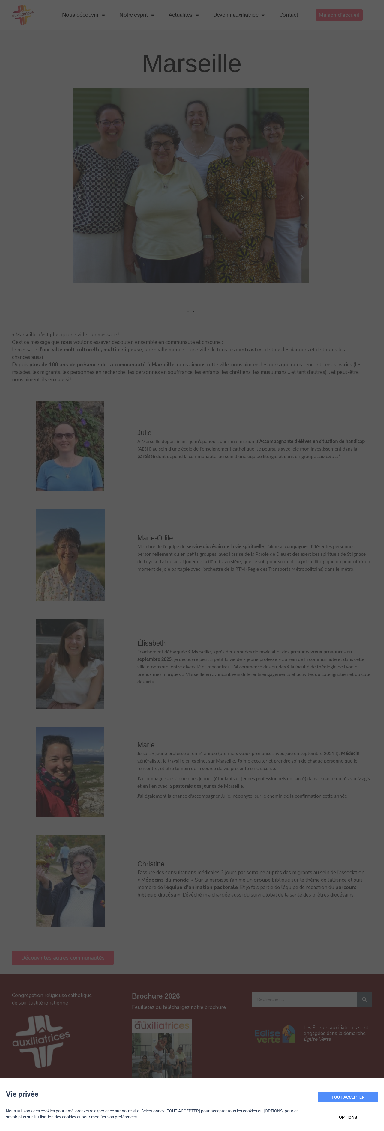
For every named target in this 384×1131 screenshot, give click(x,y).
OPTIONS (348, 1117)
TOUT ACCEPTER (348, 1097)
